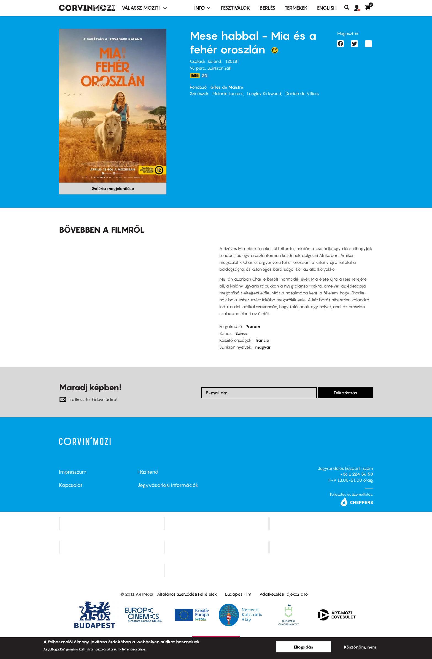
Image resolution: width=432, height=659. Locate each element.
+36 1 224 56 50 (356, 473)
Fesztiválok (235, 8)
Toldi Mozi (216, 570)
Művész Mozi (321, 523)
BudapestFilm (238, 594)
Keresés (349, 7)
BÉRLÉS (267, 8)
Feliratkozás (345, 392)
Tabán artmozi (321, 547)
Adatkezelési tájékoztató (284, 594)
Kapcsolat (70, 485)
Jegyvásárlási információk (168, 485)
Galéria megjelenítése (112, 188)
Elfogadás (303, 646)
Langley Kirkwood (264, 93)
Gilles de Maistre (226, 87)
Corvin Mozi (112, 523)
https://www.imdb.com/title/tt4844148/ (195, 75)
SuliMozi (216, 547)
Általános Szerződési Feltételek (187, 594)
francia (262, 340)
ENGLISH (327, 8)
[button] (359, 8)
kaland (214, 61)
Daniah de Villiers (302, 93)
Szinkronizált (219, 68)
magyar (263, 347)
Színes (241, 333)
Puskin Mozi (112, 547)
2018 (232, 61)
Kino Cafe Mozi (216, 523)
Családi (197, 61)
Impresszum (73, 472)
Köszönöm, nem (360, 646)
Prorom (252, 326)
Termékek (296, 8)
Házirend (147, 472)
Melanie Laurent (227, 93)
